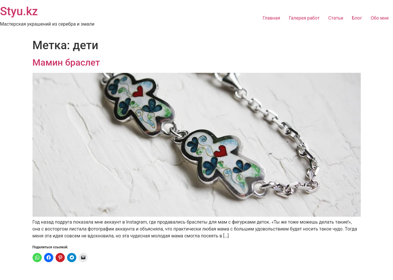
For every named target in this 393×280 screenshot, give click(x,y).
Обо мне (380, 18)
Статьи (335, 18)
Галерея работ (304, 18)
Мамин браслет (66, 62)
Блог (357, 18)
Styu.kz (19, 11)
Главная (271, 18)
